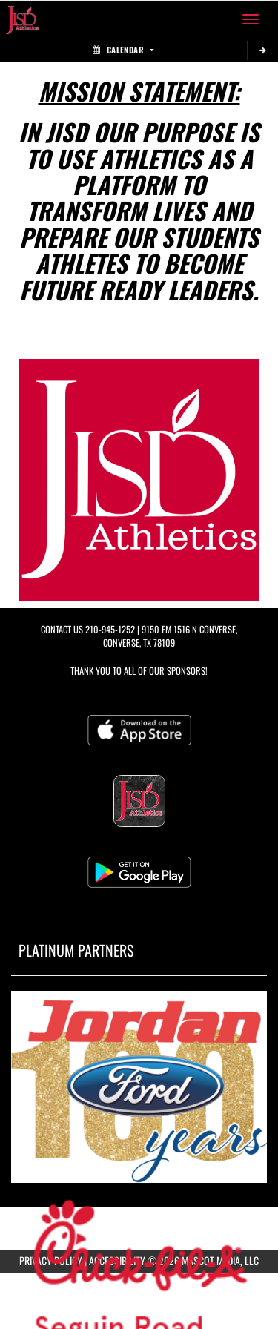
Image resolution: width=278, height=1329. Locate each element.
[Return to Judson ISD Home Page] (22, 19)
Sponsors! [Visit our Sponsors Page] (187, 671)
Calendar (123, 50)
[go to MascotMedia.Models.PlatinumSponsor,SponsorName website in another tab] (139, 1087)
